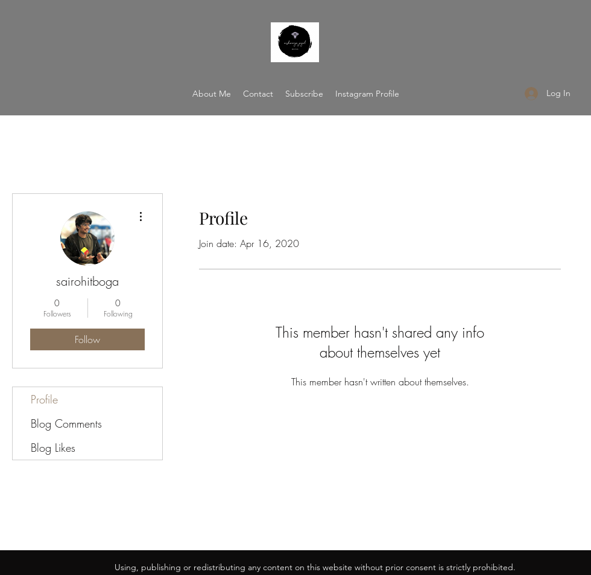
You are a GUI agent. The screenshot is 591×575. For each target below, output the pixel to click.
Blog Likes (53, 447)
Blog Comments (66, 423)
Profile (44, 399)
